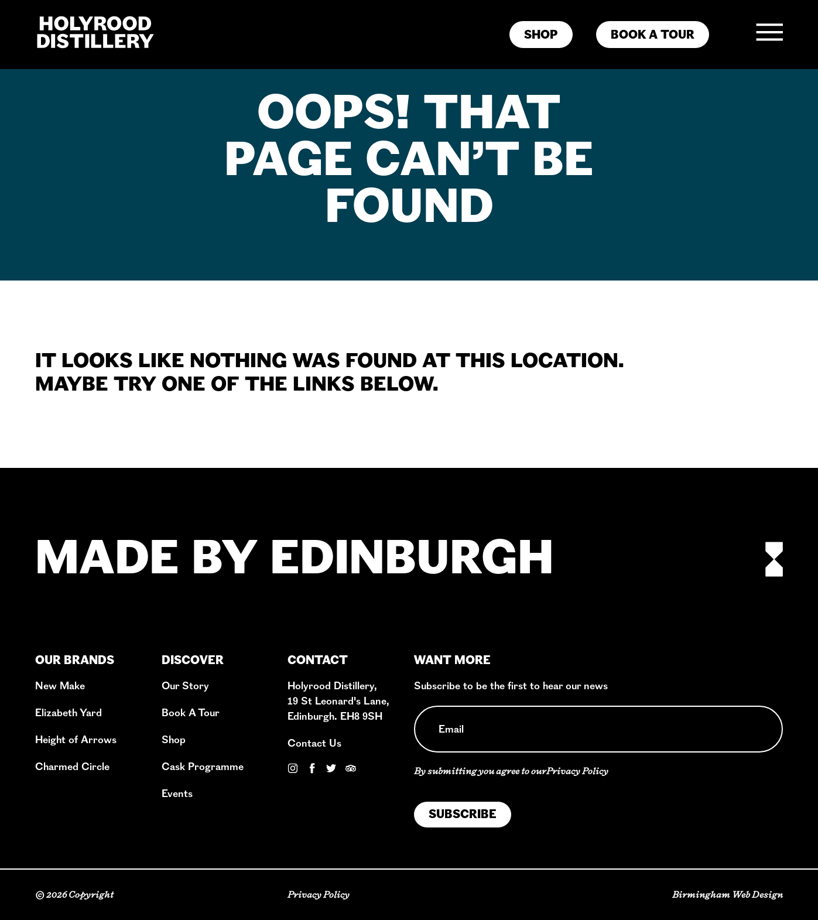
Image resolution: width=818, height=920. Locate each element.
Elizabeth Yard (68, 713)
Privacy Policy (577, 771)
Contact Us (314, 743)
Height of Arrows (76, 740)
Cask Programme (203, 767)
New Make (60, 686)
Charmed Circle (72, 767)
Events (177, 794)
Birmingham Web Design (727, 895)
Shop (174, 740)
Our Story (185, 686)
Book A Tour (191, 713)
